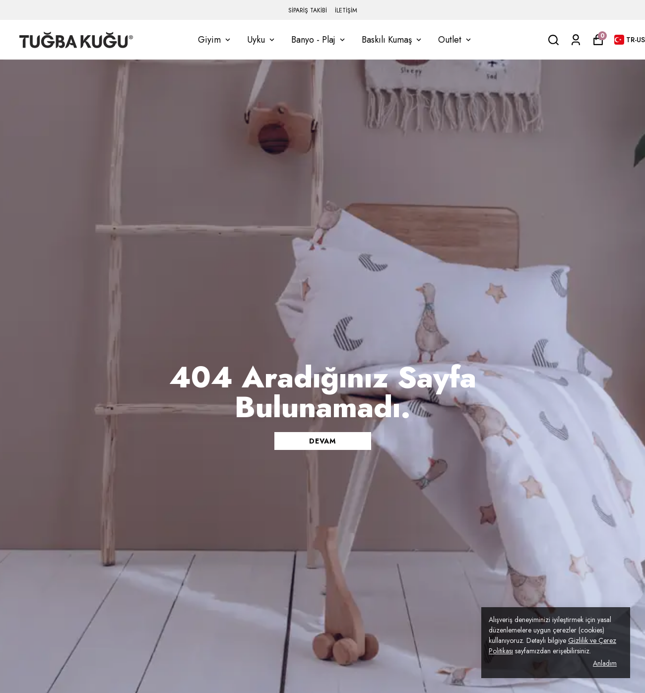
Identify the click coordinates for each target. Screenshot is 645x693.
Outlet (455, 39)
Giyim (215, 39)
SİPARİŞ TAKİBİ (307, 10)
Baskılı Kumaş (392, 39)
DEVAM (322, 441)
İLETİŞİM (346, 10)
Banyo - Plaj (319, 39)
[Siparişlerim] (576, 40)
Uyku (261, 39)
